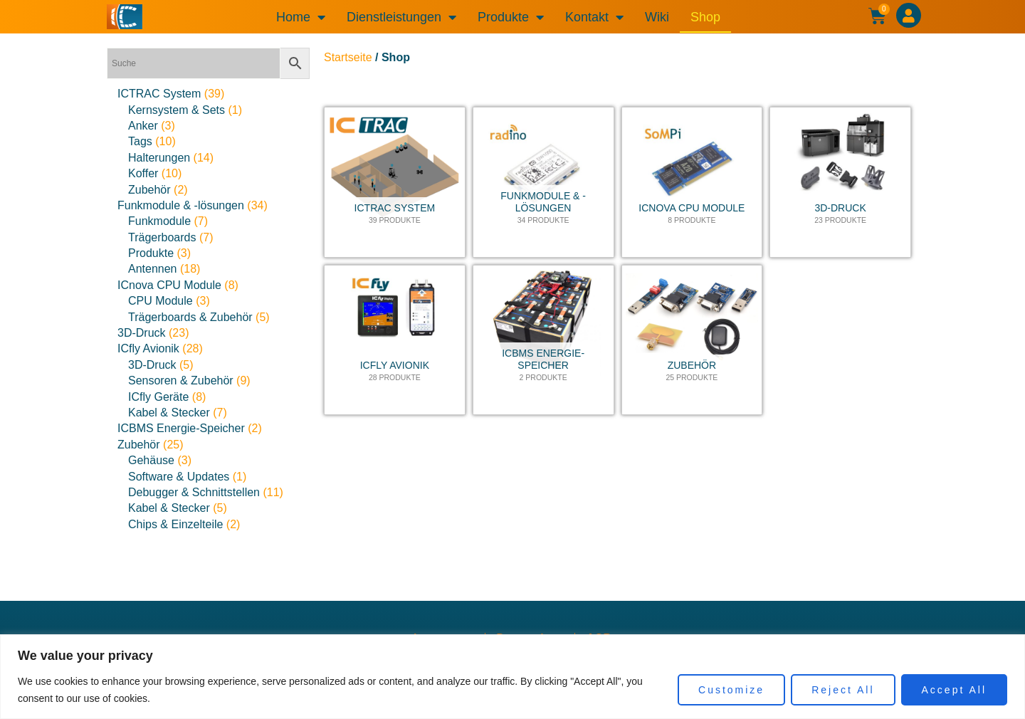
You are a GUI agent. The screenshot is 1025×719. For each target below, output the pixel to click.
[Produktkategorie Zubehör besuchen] (692, 340)
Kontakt (594, 17)
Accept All (954, 690)
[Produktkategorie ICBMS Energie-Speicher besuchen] (543, 340)
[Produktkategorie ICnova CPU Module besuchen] (692, 182)
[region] (512, 676)
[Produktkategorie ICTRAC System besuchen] (394, 182)
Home (300, 17)
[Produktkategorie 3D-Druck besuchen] (840, 182)
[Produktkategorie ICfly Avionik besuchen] (394, 340)
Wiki (657, 17)
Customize (731, 690)
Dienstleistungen (401, 17)
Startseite (348, 57)
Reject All (842, 690)
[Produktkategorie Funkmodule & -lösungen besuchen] (543, 182)
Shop (705, 17)
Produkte (511, 17)
